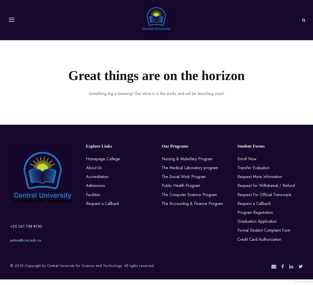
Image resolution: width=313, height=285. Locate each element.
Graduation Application (257, 227)
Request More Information (259, 182)
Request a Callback (102, 209)
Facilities (93, 200)
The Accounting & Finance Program (192, 209)
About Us (94, 173)
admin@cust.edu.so (25, 246)
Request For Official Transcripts (264, 200)
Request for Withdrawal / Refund (266, 191)
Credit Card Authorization (259, 245)
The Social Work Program (184, 182)
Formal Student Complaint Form (263, 236)
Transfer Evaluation (253, 173)
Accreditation (97, 182)
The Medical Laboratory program (190, 173)
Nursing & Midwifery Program (187, 164)
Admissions (95, 191)
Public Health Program (181, 191)
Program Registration (255, 218)
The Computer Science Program (189, 200)
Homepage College (103, 164)
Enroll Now (246, 164)
